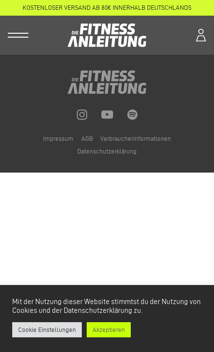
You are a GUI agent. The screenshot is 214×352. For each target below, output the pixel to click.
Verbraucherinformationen (135, 138)
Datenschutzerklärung (107, 151)
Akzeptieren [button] (109, 329)
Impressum (59, 138)
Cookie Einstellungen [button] (47, 329)
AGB (88, 138)
